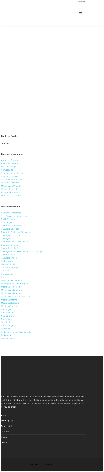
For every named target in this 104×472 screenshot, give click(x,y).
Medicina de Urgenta (11, 186)
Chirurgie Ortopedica (11, 245)
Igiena (4, 277)
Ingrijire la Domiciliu (10, 176)
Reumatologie (8, 338)
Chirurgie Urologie (10, 258)
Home (4, 415)
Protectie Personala (10, 192)
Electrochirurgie (8, 166)
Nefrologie (6, 309)
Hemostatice (7, 170)
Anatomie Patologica (11, 213)
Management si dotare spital (14, 283)
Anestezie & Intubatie (11, 160)
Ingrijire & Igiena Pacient (12, 173)
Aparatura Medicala (10, 163)
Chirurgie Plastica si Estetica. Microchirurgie (22, 251)
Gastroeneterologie (10, 267)
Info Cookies (7, 421)
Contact (5, 442)
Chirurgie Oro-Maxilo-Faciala (14, 242)
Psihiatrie (5, 329)
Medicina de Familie (10, 287)
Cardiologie (6, 222)
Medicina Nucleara (10, 303)
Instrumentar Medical (11, 179)
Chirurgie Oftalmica (10, 235)
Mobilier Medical (9, 189)
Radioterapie (7, 335)
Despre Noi (6, 426)
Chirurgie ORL (7, 238)
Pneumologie (7, 325)
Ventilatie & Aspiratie (11, 195)
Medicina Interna (9, 300)
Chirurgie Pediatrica (10, 248)
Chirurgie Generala (10, 229)
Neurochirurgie (8, 316)
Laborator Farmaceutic (12, 280)
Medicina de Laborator (11, 290)
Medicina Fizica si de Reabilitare (16, 296)
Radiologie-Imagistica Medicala (16, 332)
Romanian (79, 2)
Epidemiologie (8, 264)
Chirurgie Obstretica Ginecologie (16, 232)
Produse (5, 437)
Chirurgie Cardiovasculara (13, 225)
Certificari (5, 431)
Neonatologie (7, 312)
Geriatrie (5, 271)
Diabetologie (7, 261)
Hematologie (7, 274)
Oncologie (6, 322)
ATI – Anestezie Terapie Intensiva (16, 216)
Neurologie (6, 319)
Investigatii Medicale (11, 183)
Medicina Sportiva (9, 306)
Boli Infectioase (8, 219)
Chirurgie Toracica (9, 254)
